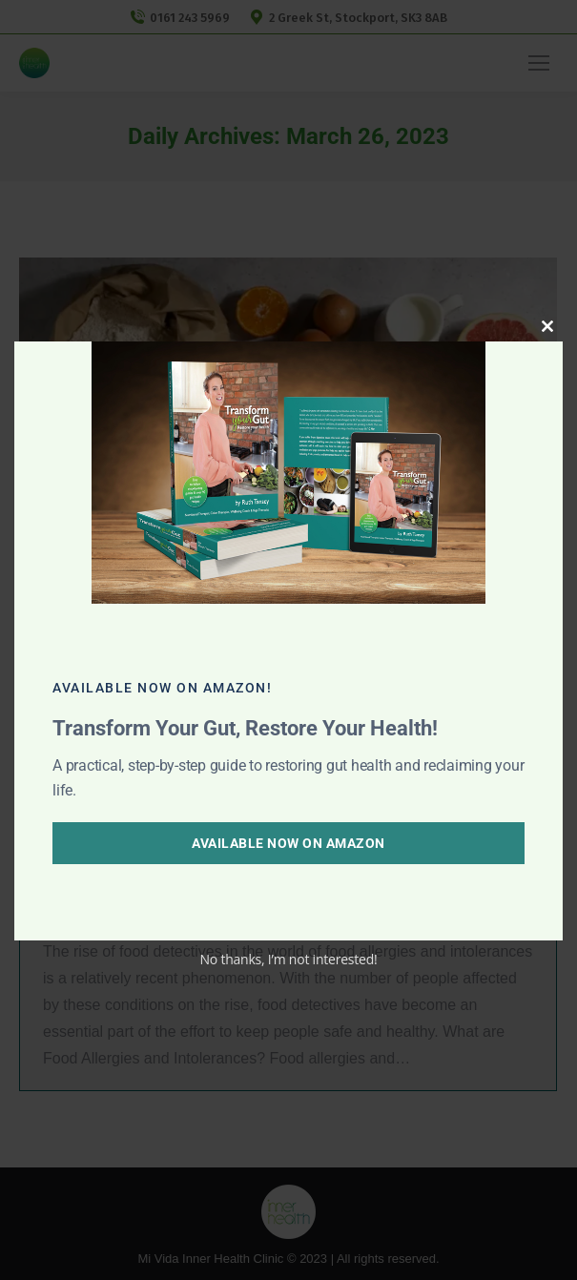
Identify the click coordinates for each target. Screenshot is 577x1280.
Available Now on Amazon (288, 843)
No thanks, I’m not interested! (288, 959)
